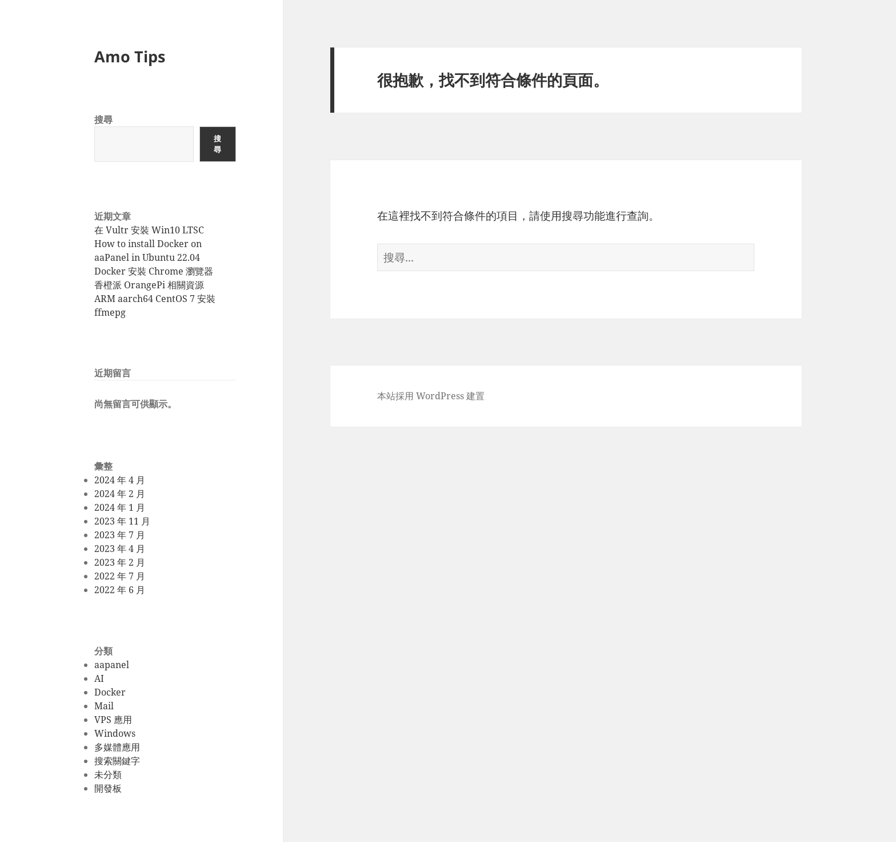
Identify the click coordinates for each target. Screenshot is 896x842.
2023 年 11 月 (122, 521)
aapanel (111, 664)
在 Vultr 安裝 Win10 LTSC (149, 230)
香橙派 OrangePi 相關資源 (149, 285)
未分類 (108, 774)
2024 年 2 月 (119, 493)
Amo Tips (129, 56)
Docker (110, 692)
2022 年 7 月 (119, 576)
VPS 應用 (113, 719)
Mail (104, 706)
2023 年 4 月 (119, 548)
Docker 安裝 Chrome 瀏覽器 (153, 271)
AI (99, 678)
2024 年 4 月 (119, 480)
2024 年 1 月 (119, 507)
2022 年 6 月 (119, 589)
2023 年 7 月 (119, 535)
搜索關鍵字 (117, 760)
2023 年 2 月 (119, 562)
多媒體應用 (117, 747)
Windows (114, 733)
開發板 (108, 788)
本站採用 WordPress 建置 (431, 396)
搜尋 (103, 119)
